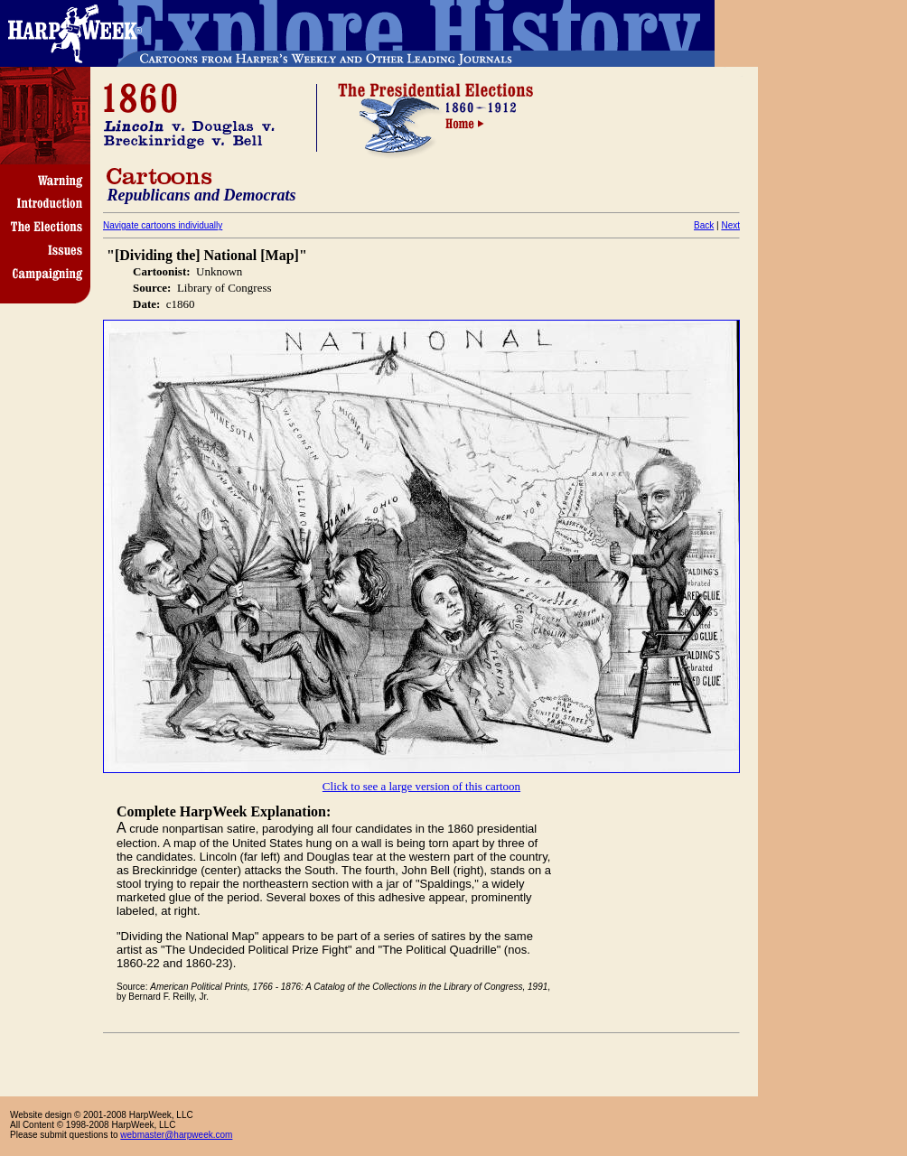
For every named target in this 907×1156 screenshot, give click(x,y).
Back (704, 225)
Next (730, 225)
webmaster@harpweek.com (176, 1135)
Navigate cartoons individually (162, 225)
